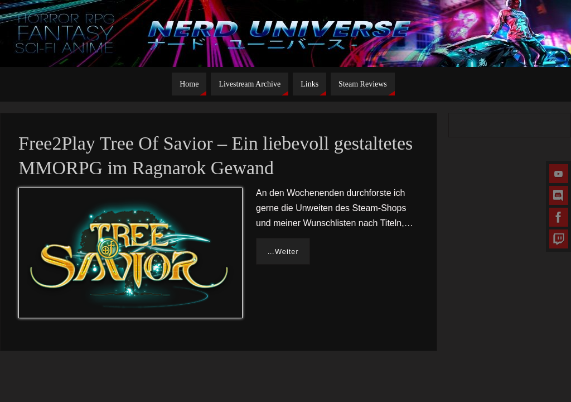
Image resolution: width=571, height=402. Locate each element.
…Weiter (283, 251)
